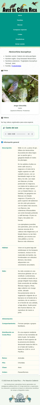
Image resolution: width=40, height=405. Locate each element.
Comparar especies (20, 29)
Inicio (20, 15)
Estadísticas (20, 39)
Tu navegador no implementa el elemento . (19, 134)
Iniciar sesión (20, 44)
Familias (20, 20)
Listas (20, 34)
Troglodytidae (16, 66)
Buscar (19, 25)
